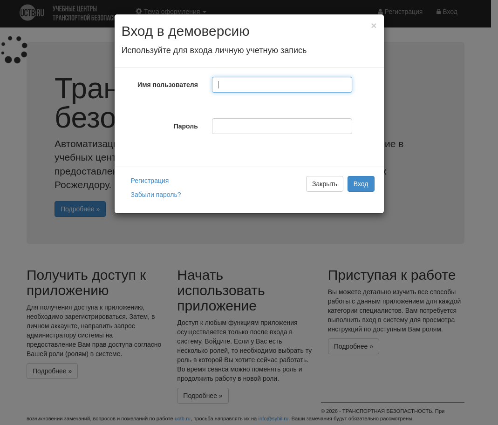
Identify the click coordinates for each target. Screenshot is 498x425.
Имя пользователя (167, 84)
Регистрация (150, 180)
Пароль (186, 126)
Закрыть (324, 184)
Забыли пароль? (156, 194)
